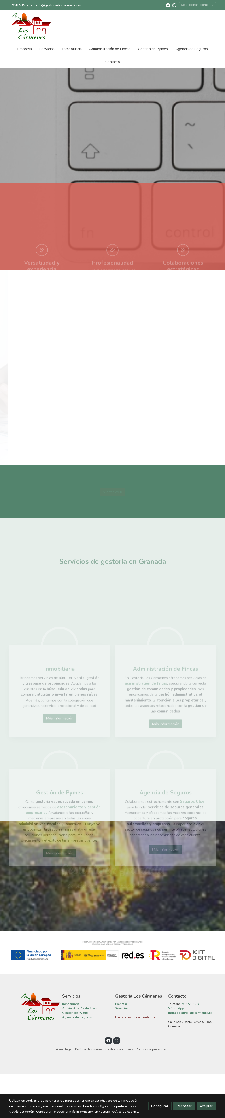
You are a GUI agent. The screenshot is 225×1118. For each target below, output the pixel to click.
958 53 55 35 (191, 1048)
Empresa (121, 1048)
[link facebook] (168, 5)
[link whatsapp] (174, 5)
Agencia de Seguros (77, 1061)
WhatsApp (176, 1053)
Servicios (121, 1053)
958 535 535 (22, 5)
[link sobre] (33, 1051)
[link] (31, 26)
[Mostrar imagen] (112, 994)
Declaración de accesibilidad (136, 1061)
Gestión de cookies (119, 1093)
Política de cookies (88, 1093)
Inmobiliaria (70, 1048)
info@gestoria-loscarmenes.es (58, 5)
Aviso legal (64, 1093)
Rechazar (184, 1106)
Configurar (159, 1106)
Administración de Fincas (80, 1053)
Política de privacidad (151, 1093)
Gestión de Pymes (75, 1057)
